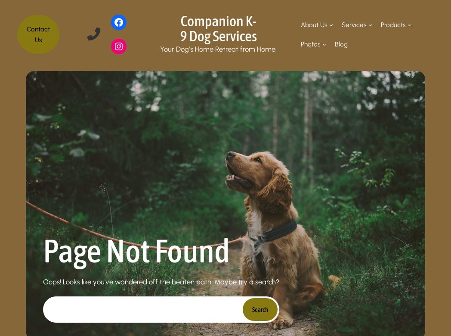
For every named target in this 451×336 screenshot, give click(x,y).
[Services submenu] (370, 25)
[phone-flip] (93, 34)
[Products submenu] (409, 25)
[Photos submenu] (324, 44)
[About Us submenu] (331, 25)
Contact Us (38, 34)
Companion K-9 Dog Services (218, 28)
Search (260, 309)
